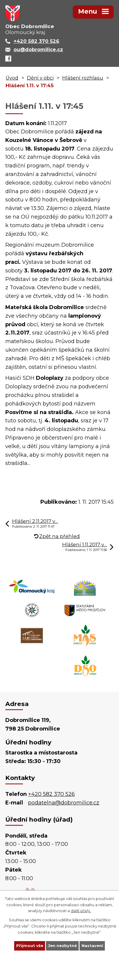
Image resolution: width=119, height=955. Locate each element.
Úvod (12, 78)
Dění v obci (40, 78)
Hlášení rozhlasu (82, 78)
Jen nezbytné (62, 945)
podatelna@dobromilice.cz (63, 802)
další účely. (81, 910)
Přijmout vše (29, 945)
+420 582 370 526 (51, 794)
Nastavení (92, 945)
